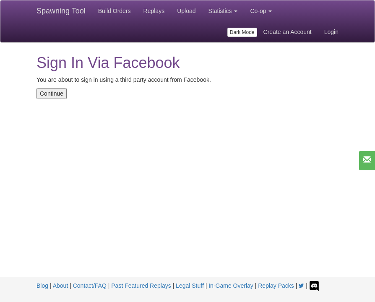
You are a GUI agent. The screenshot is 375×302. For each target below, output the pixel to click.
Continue (51, 93)
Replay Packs (276, 285)
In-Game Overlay (230, 285)
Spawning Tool (61, 11)
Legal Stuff (190, 285)
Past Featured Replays (141, 285)
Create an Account (287, 32)
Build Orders (114, 11)
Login (331, 32)
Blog (42, 285)
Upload (186, 11)
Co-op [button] (261, 11)
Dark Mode (242, 32)
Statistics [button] (223, 11)
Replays (154, 11)
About (60, 285)
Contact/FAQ (90, 285)
